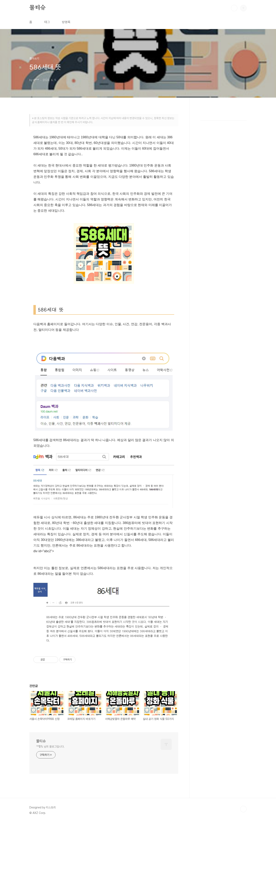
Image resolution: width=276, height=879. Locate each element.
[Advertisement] (103, 158)
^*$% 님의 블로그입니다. (50, 803)
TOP (243, 865)
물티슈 (37, 8)
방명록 (66, 22)
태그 (47, 22)
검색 (234, 8)
